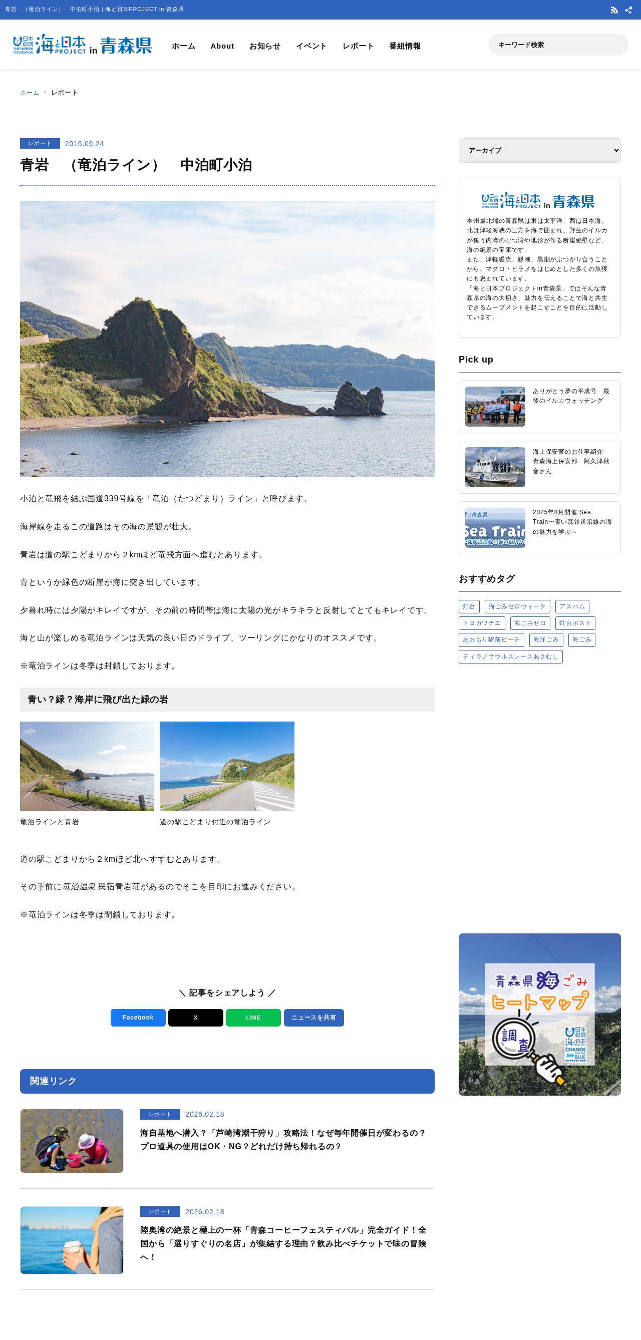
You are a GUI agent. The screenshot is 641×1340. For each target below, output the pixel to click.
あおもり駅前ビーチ (491, 639)
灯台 (469, 606)
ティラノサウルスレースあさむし (511, 656)
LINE (251, 1018)
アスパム (572, 606)
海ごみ (581, 639)
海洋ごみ (546, 639)
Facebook (136, 1018)
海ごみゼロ (530, 622)
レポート (358, 46)
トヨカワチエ (482, 622)
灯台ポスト (575, 622)
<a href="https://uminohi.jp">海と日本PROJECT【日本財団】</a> (540, 798)
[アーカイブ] (540, 150)
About (222, 46)
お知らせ (265, 46)
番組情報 (405, 46)
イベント (312, 46)
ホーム (183, 46)
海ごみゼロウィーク (517, 606)
